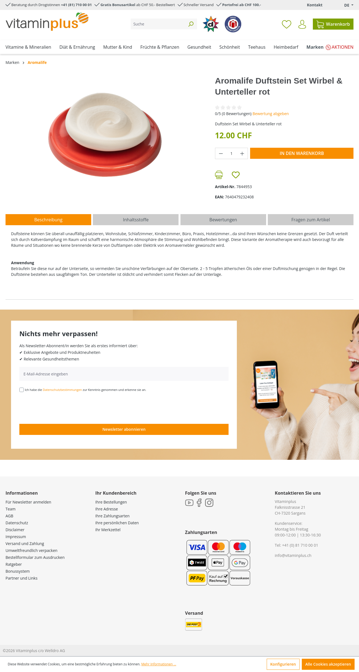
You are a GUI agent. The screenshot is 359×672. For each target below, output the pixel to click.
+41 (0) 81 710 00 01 (300, 545)
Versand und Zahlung (25, 543)
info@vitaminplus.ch (293, 555)
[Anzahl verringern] (221, 153)
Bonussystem (18, 571)
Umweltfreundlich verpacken (31, 550)
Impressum (16, 536)
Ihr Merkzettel (107, 529)
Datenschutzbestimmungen (62, 390)
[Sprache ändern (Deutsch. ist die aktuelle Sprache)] (344, 5)
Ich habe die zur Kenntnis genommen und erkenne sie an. (85, 390)
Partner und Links (22, 578)
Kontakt (314, 4)
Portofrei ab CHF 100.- (241, 4)
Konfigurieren (283, 664)
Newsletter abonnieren (123, 429)
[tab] (48, 219)
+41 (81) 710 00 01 (76, 4)
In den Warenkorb (302, 153)
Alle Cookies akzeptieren (328, 664)
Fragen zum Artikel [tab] (310, 220)
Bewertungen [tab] (223, 220)
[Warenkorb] (333, 24)
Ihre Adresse (106, 509)
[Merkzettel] (286, 24)
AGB (9, 515)
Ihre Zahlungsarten (112, 515)
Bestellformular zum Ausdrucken (35, 557)
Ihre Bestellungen (111, 502)
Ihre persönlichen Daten (117, 522)
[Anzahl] (231, 153)
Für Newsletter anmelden (28, 502)
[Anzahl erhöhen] (242, 153)
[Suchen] (190, 24)
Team (10, 509)
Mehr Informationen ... (158, 664)
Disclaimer (15, 529)
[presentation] (61, 407)
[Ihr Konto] (302, 24)
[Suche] (158, 24)
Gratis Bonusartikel (117, 4)
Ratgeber (14, 564)
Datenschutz (17, 522)
